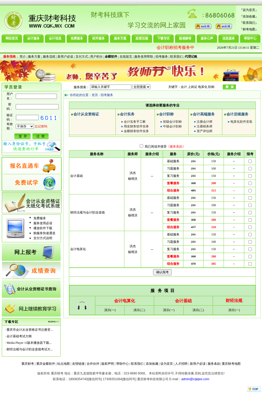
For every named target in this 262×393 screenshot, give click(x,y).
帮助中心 (250, 38)
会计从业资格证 (86, 114)
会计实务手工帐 (135, 121)
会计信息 (55, 38)
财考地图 (249, 29)
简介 (23, 56)
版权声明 (107, 364)
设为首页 (249, 10)
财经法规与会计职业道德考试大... (30, 349)
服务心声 (207, 38)
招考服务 (161, 56)
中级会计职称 (172, 126)
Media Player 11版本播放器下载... (29, 343)
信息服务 (228, 38)
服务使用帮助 (143, 56)
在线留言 (126, 56)
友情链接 (78, 364)
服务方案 (120, 38)
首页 (95, 95)
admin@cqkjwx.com (195, 379)
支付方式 (81, 56)
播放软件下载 (42, 228)
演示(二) (139, 310)
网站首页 (11, 38)
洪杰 (133, 173)
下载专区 (163, 38)
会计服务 (33, 38)
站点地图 (63, 364)
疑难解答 (185, 38)
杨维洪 (132, 179)
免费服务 (77, 38)
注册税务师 (204, 126)
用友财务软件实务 (136, 126)
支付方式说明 (42, 238)
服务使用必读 (42, 223)
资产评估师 (204, 131)
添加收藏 (249, 16)
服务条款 (214, 364)
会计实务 (127, 114)
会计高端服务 (204, 114)
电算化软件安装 (241, 121)
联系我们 (249, 23)
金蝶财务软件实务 (136, 131)
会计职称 (166, 114)
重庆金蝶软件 (45, 364)
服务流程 (49, 56)
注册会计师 (204, 121)
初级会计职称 (172, 121)
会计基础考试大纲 (19, 336)
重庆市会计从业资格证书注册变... (30, 330)
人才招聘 (181, 364)
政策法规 (142, 38)
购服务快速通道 (44, 233)
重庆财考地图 (231, 364)
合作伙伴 (93, 364)
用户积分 (96, 56)
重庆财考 (27, 364)
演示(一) (110, 310)
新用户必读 (65, 56)
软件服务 (98, 38)
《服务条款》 (176, 146)
